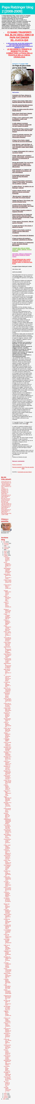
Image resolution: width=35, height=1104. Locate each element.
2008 (4, 1099)
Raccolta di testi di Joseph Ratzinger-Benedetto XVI (5, 500)
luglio (5, 552)
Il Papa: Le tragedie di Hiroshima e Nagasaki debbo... (7, 622)
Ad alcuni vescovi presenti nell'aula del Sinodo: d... (7, 1052)
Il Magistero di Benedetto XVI (4, 489)
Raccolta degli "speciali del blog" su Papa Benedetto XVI (6, 503)
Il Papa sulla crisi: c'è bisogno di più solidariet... (7, 936)
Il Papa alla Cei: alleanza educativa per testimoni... (7, 1030)
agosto (6, 551)
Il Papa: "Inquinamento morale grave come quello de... (7, 628)
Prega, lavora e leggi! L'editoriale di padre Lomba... (7, 793)
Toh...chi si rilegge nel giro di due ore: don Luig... (7, 1084)
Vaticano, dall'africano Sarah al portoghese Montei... (7, 735)
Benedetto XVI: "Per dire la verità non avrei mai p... (7, 768)
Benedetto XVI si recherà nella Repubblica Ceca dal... (7, 749)
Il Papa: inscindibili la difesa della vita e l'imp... (7, 987)
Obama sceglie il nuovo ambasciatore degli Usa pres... (7, 975)
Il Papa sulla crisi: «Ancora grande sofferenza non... (7, 1041)
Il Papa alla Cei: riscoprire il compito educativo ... (7, 1057)
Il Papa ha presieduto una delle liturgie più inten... (7, 559)
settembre (6, 548)
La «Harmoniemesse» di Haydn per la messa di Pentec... (7, 678)
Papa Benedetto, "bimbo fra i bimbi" (7, 720)
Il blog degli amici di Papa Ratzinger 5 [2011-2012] (6, 496)
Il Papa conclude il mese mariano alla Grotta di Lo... (7, 744)
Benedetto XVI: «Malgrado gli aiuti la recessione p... (7, 959)
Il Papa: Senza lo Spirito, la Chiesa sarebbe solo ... (7, 587)
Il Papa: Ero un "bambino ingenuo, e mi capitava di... (7, 763)
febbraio (6, 1096)
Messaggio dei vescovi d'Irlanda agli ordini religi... (7, 1074)
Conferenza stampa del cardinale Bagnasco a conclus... (7, 894)
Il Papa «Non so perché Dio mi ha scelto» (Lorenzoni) (7, 705)
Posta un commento (17, 464)
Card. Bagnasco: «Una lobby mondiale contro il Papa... (7, 867)
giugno (6, 553)
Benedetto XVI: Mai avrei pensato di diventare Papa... (7, 715)
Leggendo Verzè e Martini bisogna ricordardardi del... (7, 953)
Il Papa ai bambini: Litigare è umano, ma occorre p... (7, 787)
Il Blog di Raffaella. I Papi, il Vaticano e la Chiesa (6, 486)
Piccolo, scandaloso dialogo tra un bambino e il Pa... (7, 565)
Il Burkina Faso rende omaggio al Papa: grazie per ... (7, 873)
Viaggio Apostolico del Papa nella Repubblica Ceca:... (7, 799)
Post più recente (16, 467)
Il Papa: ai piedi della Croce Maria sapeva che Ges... (7, 710)
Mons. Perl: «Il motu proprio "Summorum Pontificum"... (7, 690)
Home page (23, 467)
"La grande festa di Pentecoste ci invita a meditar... (7, 660)
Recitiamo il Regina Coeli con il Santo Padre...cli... (7, 611)
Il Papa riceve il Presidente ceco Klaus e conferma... (7, 777)
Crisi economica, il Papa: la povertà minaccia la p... (7, 841)
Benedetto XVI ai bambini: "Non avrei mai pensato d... (7, 805)
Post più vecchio (29, 467)
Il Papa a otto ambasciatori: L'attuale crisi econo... (7, 878)
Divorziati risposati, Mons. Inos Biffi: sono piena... (7, 815)
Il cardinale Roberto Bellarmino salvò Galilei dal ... (7, 981)
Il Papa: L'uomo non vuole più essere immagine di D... (7, 634)
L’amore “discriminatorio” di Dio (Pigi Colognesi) (7, 970)
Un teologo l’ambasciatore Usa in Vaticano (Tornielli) (7, 965)
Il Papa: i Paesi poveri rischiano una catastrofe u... (7, 862)
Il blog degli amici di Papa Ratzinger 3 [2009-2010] (6, 511)
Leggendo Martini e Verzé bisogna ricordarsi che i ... (7, 1013)
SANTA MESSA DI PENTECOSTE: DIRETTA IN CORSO (7, 666)
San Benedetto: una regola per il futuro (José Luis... (7, 1008)
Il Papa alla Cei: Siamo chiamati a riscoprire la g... (7, 1025)
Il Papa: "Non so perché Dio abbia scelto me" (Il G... (7, 730)
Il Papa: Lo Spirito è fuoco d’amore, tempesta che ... (7, 605)
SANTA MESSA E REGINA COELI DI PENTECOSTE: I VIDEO (7, 570)
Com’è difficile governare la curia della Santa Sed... (7, 826)
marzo (5, 1094)
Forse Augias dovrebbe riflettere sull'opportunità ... (7, 941)
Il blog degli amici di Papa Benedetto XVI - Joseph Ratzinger (6, 483)
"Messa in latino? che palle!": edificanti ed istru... (7, 916)
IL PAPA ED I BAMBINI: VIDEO (6, 740)
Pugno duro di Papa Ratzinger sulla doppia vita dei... (7, 947)
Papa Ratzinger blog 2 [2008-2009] (17, 9)
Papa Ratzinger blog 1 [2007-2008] (6, 514)
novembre (6, 544)
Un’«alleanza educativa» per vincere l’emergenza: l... (7, 900)
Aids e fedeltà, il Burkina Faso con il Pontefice (7, 836)
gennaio (6, 1097)
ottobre (6, 547)
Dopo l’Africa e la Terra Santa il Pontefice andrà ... (7, 655)
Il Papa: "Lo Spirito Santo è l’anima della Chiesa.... (7, 599)
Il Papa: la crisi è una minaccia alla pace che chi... (7, 889)
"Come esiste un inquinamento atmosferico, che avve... (7, 639)
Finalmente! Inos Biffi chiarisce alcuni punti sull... (7, 997)
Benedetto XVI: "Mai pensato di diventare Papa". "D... (7, 772)
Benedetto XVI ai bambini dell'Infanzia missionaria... (7, 753)
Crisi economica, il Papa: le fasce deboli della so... (7, 1046)
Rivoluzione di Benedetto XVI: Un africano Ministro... (7, 695)
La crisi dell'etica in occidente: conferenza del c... (7, 931)
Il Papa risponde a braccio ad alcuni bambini (7, 810)
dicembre (6, 543)
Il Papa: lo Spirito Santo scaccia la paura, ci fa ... (7, 581)
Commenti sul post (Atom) (25, 472)
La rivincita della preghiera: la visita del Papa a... (7, 927)
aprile (5, 1093)
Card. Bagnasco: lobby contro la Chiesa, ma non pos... (7, 831)
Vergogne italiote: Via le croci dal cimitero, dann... (7, 593)
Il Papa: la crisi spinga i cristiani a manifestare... (7, 1019)
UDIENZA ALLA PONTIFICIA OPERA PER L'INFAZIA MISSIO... (7, 821)
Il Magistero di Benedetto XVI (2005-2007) (4, 492)
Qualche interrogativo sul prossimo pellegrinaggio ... (7, 992)
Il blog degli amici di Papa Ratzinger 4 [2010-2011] (6, 507)
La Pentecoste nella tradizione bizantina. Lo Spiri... (7, 684)
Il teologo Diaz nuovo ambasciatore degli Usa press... (7, 921)
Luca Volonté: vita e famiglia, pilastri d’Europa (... (7, 1068)
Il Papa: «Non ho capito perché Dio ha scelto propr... (7, 782)
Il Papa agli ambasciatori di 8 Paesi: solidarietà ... (7, 911)
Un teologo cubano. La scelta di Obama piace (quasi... (7, 884)
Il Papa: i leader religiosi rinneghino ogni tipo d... (7, 847)
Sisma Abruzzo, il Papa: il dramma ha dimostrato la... (7, 1035)
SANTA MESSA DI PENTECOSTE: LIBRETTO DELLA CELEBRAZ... (7, 649)
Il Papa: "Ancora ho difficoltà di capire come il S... (7, 700)
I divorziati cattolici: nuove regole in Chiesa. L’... (7, 1089)
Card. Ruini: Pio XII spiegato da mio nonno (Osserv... (7, 1078)
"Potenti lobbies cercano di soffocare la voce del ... (7, 857)
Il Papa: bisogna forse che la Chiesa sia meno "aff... (7, 644)
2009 (4, 542)
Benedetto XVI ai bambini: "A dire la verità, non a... (7, 758)
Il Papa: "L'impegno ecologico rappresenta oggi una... (7, 616)
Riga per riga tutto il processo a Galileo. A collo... (7, 906)
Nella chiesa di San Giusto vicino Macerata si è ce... (7, 671)
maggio (6, 555)
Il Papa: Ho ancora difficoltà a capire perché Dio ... (7, 724)
